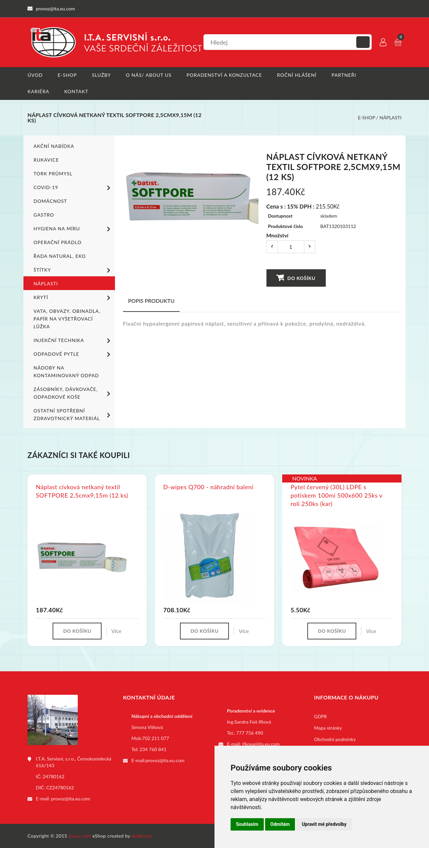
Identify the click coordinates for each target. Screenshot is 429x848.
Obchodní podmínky (335, 739)
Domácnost (50, 201)
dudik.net (142, 836)
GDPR (320, 716)
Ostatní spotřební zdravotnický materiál (73, 414)
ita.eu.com (80, 836)
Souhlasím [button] (247, 824)
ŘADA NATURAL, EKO (60, 256)
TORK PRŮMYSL (53, 173)
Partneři (344, 75)
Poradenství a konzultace (224, 75)
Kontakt (76, 91)
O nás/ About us (149, 75)
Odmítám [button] (280, 824)
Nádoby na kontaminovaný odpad (66, 371)
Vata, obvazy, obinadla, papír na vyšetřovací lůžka (67, 318)
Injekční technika (73, 340)
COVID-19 (73, 187)
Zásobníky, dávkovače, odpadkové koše (73, 392)
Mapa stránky (328, 728)
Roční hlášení (297, 75)
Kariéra (38, 91)
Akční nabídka (54, 146)
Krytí (73, 297)
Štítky (73, 270)
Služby (101, 75)
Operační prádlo (57, 242)
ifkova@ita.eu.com (261, 744)
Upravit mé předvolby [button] (324, 824)
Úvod (35, 75)
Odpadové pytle (73, 354)
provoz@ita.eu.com (70, 798)
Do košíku (295, 277)
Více (116, 631)
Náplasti (390, 117)
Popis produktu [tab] (151, 300)
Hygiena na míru (73, 228)
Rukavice (46, 159)
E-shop (67, 75)
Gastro (44, 214)
